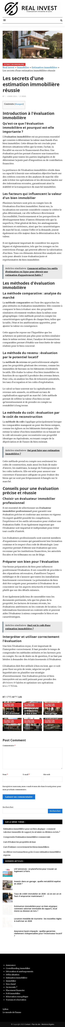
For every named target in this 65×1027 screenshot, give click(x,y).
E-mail (26, 774)
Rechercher (8, 807)
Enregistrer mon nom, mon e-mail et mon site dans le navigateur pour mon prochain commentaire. (32, 788)
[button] (4, 20)
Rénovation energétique (17, 996)
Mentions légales (48, 1024)
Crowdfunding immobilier (18, 968)
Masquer (19, 104)
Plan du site (36, 1024)
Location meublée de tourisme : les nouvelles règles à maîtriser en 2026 (37, 919)
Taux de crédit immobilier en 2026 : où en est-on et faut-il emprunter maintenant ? (37, 895)
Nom (5, 774)
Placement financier (15, 990)
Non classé (11, 984)
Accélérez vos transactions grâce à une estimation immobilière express (31, 714)
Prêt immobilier (13, 993)
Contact (27, 1024)
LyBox (5, 1009)
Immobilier (23, 67)
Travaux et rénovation (16, 1000)
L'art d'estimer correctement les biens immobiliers (12, 717)
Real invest (8, 67)
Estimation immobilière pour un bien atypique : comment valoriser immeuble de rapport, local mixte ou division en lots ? (11, 692)
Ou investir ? (11, 987)
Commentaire (9, 746)
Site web (46, 774)
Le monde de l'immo (12, 1012)
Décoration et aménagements (19, 971)
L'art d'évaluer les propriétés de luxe (52, 702)
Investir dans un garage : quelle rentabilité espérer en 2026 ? (37, 882)
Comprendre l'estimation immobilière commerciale (26, 837)
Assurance (11, 965)
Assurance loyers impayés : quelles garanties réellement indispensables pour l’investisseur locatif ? (38, 933)
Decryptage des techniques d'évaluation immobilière (53, 717)
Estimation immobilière (14, 64)
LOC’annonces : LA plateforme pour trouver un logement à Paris (35, 870)
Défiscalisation (12, 974)
